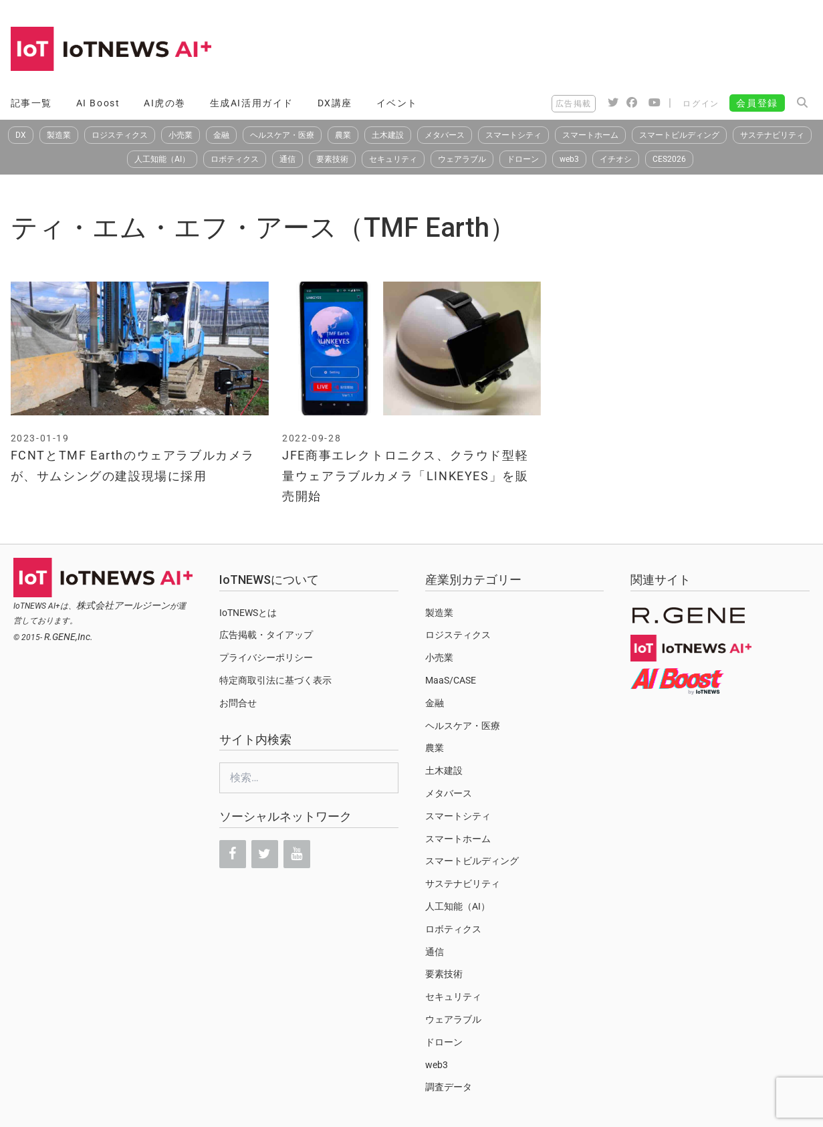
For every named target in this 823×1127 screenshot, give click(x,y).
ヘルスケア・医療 (282, 135)
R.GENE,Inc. (68, 636)
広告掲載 (574, 103)
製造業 (59, 135)
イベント (397, 103)
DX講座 (335, 103)
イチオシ (616, 159)
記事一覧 (31, 103)
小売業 (180, 135)
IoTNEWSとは (248, 612)
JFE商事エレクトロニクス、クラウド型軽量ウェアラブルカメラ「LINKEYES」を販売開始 (405, 475)
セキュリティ (393, 159)
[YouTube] (296, 854)
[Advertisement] (569, 50)
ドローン (523, 159)
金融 (221, 135)
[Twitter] (264, 854)
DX (20, 135)
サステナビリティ (772, 135)
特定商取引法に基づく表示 (275, 680)
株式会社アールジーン (123, 605)
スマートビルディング (679, 135)
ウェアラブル (462, 159)
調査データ (448, 1087)
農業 (343, 135)
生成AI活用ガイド (251, 103)
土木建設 (388, 135)
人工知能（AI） (162, 159)
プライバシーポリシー (266, 657)
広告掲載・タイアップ (266, 634)
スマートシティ (513, 135)
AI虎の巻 (165, 103)
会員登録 (757, 103)
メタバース (445, 135)
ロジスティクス (120, 135)
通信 (287, 159)
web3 (569, 159)
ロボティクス (235, 159)
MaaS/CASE (450, 680)
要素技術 (332, 159)
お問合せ (238, 703)
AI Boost (98, 103)
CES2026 (669, 159)
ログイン (701, 103)
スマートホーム (590, 135)
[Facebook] (232, 854)
